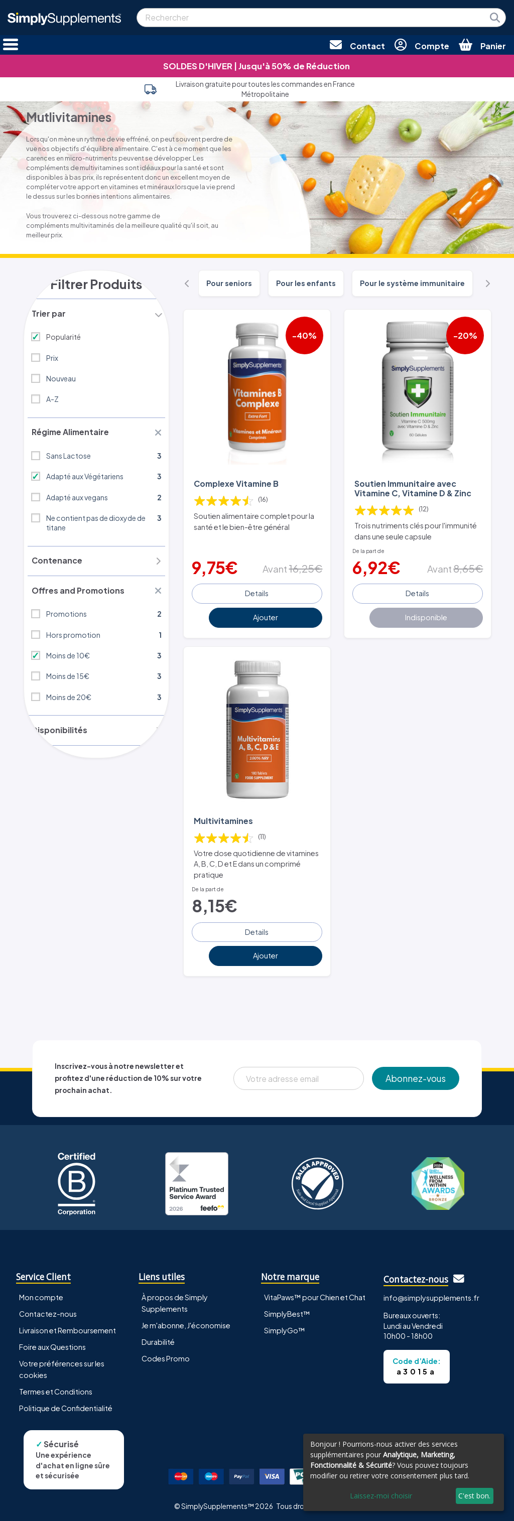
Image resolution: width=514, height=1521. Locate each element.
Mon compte (41, 1294)
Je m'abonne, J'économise (186, 1323)
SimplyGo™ (284, 1328)
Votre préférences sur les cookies (61, 1367)
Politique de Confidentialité (65, 1406)
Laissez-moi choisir (381, 1495)
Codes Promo (166, 1356)
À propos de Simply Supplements (175, 1300)
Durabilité (158, 1339)
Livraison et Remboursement (67, 1328)
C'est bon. (474, 1495)
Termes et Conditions (55, 1389)
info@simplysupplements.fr (431, 1295)
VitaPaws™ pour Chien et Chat (314, 1294)
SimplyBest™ (287, 1311)
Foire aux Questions (52, 1344)
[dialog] (403, 1472)
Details (257, 592)
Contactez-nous (48, 1311)
